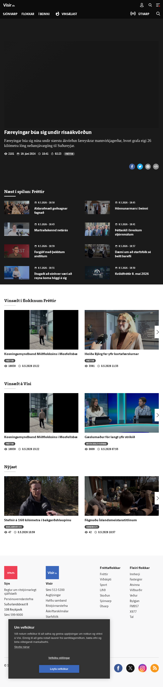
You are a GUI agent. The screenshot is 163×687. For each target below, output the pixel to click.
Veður (134, 595)
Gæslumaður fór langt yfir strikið (110, 437)
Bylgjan (134, 601)
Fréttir (69, 154)
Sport (103, 585)
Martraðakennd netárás (51, 230)
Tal (132, 617)
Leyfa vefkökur (84, 669)
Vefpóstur (52, 627)
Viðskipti (105, 579)
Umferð (51, 622)
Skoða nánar (22, 658)
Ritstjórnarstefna (57, 606)
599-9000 (16, 615)
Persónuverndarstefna (18, 599)
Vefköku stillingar (34, 669)
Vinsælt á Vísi (17, 384)
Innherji (135, 574)
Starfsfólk (52, 617)
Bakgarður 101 (14, 527)
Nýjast (10, 467)
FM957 (134, 606)
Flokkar (28, 14)
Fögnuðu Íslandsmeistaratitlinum (111, 520)
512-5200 (58, 590)
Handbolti (92, 527)
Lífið (103, 590)
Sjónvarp (105, 601)
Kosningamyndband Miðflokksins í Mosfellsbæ (41, 354)
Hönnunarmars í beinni (131, 208)
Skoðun (105, 595)
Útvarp (104, 606)
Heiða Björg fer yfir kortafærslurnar (112, 354)
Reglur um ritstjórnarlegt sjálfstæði (20, 592)
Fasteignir (136, 579)
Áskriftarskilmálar (57, 611)
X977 (133, 612)
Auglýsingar (53, 595)
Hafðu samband (56, 600)
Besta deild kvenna (96, 443)
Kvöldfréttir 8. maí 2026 (132, 274)
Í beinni (44, 14)
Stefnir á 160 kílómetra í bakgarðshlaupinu (37, 520)
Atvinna (135, 585)
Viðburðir (136, 590)
